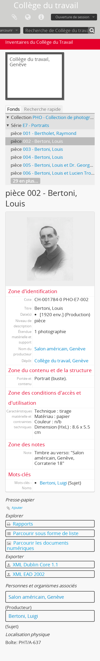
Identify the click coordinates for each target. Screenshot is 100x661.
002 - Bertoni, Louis (43, 141)
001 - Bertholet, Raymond (49, 133)
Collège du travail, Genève (61, 361)
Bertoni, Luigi (53, 483)
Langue (27, 17)
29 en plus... (25, 181)
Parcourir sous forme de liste (42, 533)
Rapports (20, 524)
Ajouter (17, 507)
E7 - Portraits (36, 125)
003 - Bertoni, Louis (43, 149)
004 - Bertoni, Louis (43, 157)
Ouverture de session (72, 17)
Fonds (13, 109)
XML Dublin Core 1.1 (32, 564)
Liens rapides (41, 17)
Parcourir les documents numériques (38, 545)
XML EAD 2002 (26, 574)
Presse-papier (14, 17)
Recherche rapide (42, 109)
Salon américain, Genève (60, 349)
